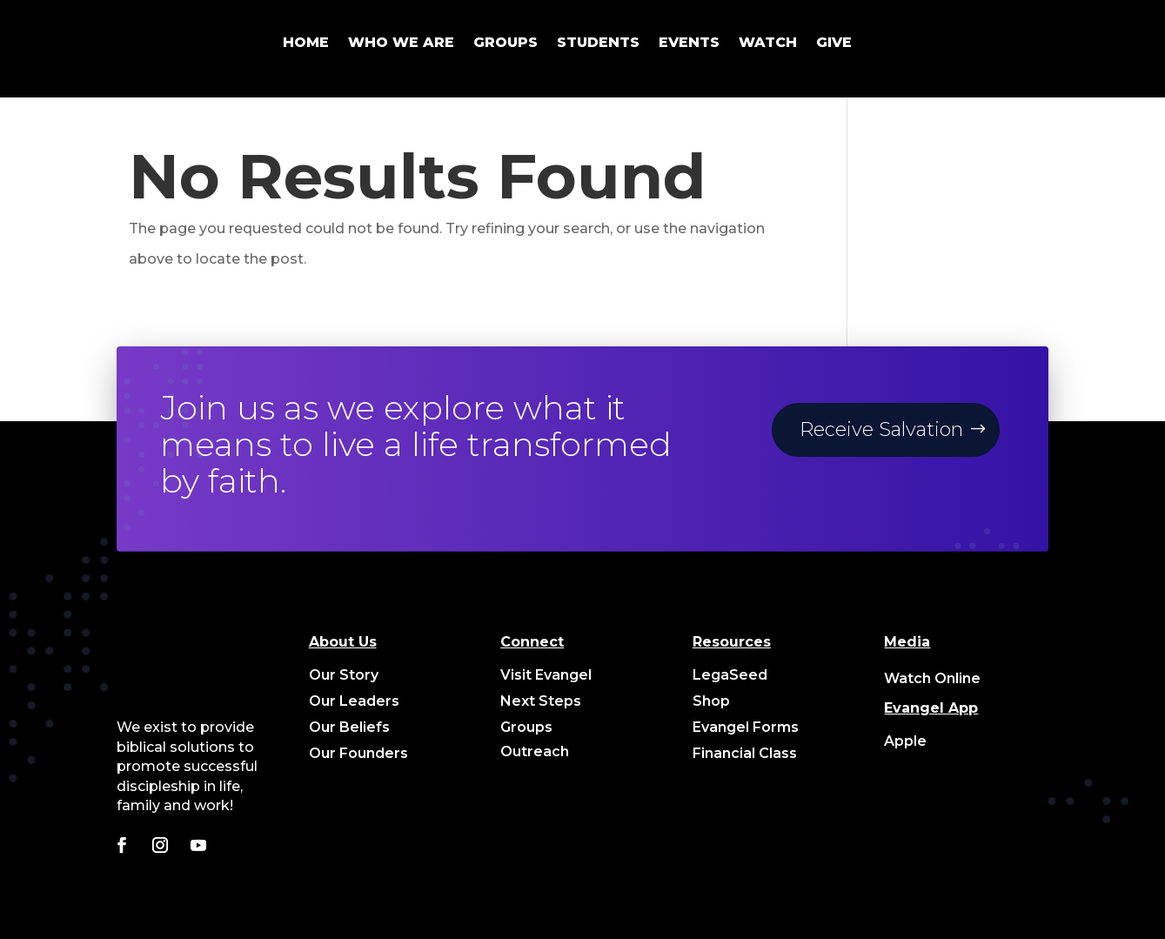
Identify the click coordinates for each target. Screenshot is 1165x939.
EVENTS (689, 42)
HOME (306, 42)
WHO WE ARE (401, 42)
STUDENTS (598, 42)
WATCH (768, 42)
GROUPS (505, 42)
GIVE (834, 42)
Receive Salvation (881, 429)
